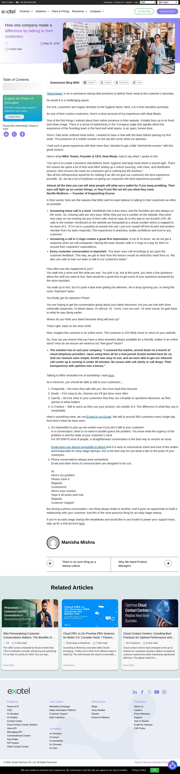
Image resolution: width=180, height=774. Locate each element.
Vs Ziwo (53, 748)
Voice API (12, 728)
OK (154, 770)
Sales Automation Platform (62, 710)
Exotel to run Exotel (98, 416)
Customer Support (58, 714)
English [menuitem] (165, 2)
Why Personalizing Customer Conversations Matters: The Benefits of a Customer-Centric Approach (28, 635)
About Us (138, 706)
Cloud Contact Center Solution (22, 725)
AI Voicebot (12, 714)
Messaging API (14, 732)
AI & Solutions (133, 643)
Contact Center (14, 721)
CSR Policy (139, 728)
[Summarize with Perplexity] (121, 82)
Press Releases (142, 714)
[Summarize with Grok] (136, 82)
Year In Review (141, 721)
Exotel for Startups (143, 725)
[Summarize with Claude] (105, 82)
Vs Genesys (55, 733)
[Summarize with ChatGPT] (89, 82)
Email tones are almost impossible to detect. (78, 447)
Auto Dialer (12, 739)
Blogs (94, 706)
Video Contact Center (18, 746)
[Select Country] (148, 2)
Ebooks (95, 714)
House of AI (13, 706)
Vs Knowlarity (56, 741)
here (111, 375)
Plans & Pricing (60, 11)
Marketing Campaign (59, 706)
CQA (9, 710)
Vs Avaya (54, 737)
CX (7, 643)
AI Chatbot (12, 717)
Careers (138, 710)
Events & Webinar (101, 717)
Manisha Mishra (78, 542)
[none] (167, 2)
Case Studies (98, 710)
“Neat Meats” (55, 93)
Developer (108, 2)
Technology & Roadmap (78, 643)
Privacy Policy (139, 770)
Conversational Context (18, 735)
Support (128, 2)
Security (157, 762)
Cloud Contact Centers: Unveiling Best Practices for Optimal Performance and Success (147, 635)
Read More (8, 665)
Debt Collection (57, 717)
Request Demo (167, 11)
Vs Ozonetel (55, 744)
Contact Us (119, 2)
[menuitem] (167, 2)
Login (136, 2)
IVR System (13, 743)
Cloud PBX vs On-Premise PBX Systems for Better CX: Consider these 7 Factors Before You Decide (88, 635)
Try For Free (143, 11)
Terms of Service (142, 762)
